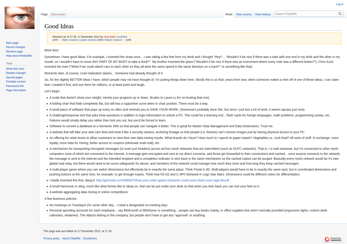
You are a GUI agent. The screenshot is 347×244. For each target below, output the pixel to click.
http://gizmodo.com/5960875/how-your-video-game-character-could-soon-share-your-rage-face (161, 180)
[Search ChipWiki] (308, 14)
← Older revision (68, 39)
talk (113, 36)
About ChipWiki (71, 238)
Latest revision (88, 39)
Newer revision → (115, 39)
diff (55, 39)
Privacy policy (51, 238)
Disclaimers (90, 238)
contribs (121, 36)
